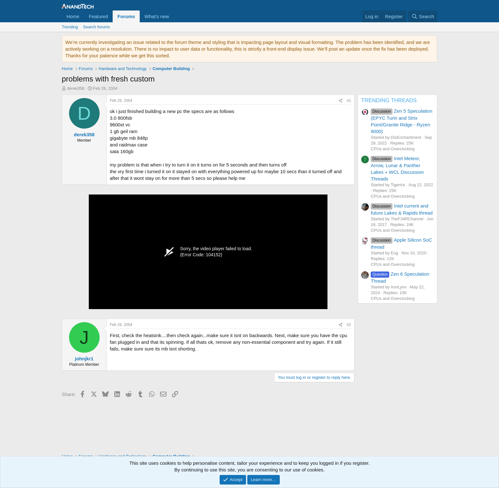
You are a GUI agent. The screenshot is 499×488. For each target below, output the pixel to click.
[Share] (340, 100)
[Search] (422, 16)
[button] (174, 16)
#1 (349, 100)
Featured (98, 16)
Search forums (96, 27)
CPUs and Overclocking (393, 148)
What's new (156, 16)
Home (73, 16)
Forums (126, 16)
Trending (70, 27)
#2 (349, 324)
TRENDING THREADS (389, 100)
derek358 (75, 88)
